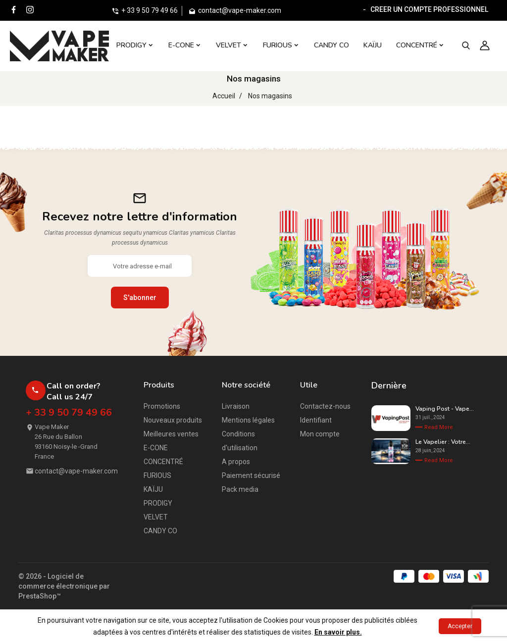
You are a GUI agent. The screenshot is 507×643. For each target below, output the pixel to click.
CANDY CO (160, 531)
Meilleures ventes (171, 434)
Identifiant (316, 420)
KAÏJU (153, 489)
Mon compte (320, 434)
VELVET (156, 517)
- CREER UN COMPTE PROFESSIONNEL (424, 9)
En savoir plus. (338, 632)
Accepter (460, 626)
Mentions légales (248, 420)
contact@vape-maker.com (76, 471)
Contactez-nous (325, 406)
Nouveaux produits (173, 420)
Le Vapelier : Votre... (442, 441)
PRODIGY (158, 503)
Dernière (388, 385)
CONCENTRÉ (163, 462)
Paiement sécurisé (251, 475)
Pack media (240, 489)
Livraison (236, 406)
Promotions (162, 406)
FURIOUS (157, 475)
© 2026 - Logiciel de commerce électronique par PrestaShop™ (64, 586)
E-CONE (156, 448)
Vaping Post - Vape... (444, 408)
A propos (236, 462)
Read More (438, 427)
